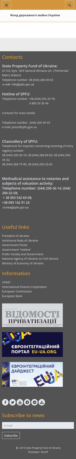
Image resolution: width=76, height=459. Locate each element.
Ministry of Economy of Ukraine (22, 263)
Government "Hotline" (16, 250)
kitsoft (44, 452)
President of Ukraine (15, 236)
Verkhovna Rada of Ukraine (20, 240)
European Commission (17, 291)
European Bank (12, 296)
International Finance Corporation (24, 287)
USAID (6, 282)
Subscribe (11, 435)
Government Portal (14, 245)
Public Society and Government (22, 254)
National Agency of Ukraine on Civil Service (30, 259)
